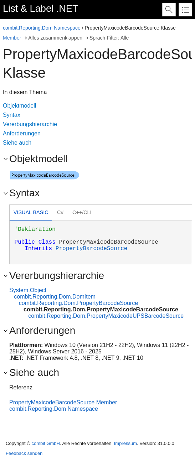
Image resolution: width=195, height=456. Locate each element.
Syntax (11, 115)
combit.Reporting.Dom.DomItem (55, 297)
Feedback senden (24, 453)
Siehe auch (17, 143)
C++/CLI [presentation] (82, 212)
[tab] (31, 213)
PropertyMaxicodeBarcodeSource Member (63, 402)
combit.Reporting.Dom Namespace (42, 28)
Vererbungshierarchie (30, 124)
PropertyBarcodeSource (92, 248)
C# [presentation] (60, 212)
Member (12, 38)
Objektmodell (19, 106)
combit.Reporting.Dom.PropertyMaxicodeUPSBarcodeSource (106, 316)
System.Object (27, 290)
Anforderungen (22, 133)
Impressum (125, 443)
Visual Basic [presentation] (31, 212)
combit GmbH (45, 443)
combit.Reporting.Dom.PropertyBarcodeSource (78, 303)
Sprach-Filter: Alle (109, 38)
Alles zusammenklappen (55, 38)
